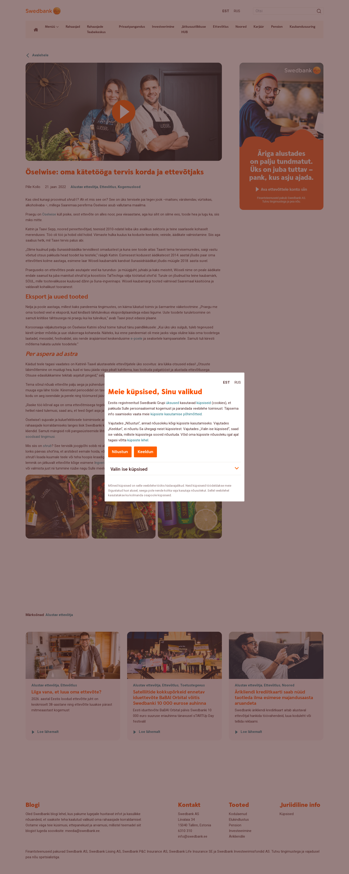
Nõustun (120, 451)
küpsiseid (204, 403)
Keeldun (145, 451)
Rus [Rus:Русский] (238, 382)
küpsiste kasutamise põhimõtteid (176, 414)
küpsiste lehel (137, 440)
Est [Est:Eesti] (226, 382)
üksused (172, 403)
